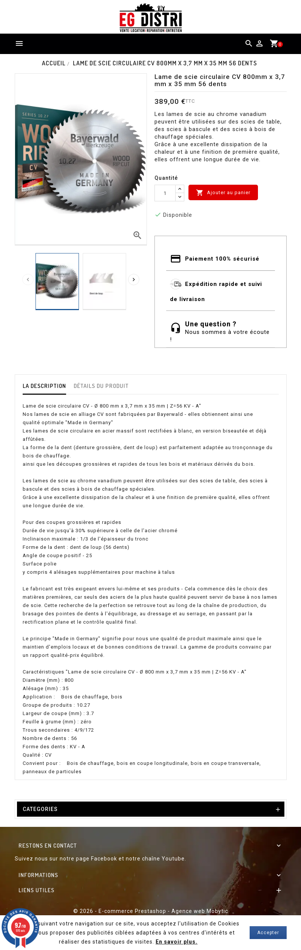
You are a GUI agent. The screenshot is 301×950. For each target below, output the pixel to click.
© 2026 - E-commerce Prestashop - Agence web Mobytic (150, 911)
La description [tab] (44, 385)
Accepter (268, 932)
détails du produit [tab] (101, 385)
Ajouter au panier (223, 192)
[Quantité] (165, 193)
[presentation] (28, 279)
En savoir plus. (177, 942)
